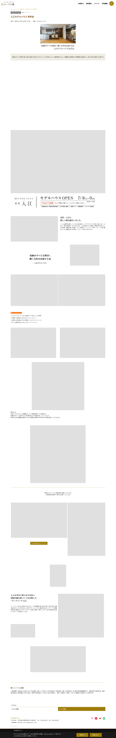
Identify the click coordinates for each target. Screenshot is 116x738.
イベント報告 (62, 709)
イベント (97, 3)
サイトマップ (15, 726)
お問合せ (81, 3)
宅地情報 (104, 3)
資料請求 (89, 3)
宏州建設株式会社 (15, 718)
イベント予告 (14, 709)
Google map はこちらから (39, 543)
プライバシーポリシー (48, 734)
